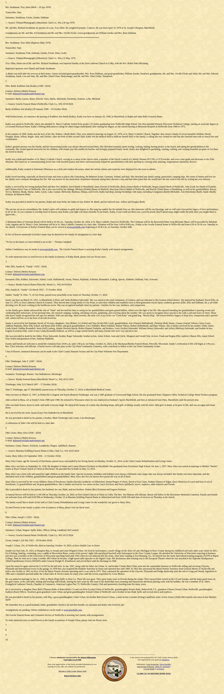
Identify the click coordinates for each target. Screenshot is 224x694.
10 (6, 639)
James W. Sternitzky (162, 667)
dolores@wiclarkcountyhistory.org (29, 93)
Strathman (14, 42)
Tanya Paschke (165, 664)
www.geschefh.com (76, 227)
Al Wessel (160, 669)
